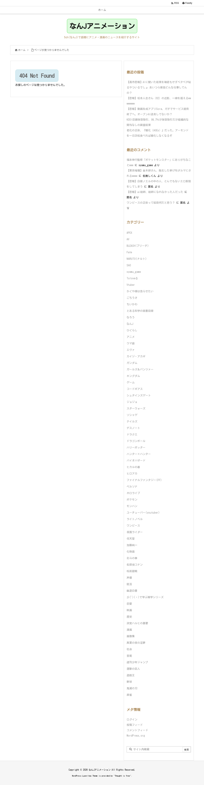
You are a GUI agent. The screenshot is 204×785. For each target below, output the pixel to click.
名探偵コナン (135, 564)
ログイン (132, 719)
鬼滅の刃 (132, 688)
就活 (129, 584)
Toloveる (132, 278)
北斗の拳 (132, 558)
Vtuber (131, 284)
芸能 (129, 655)
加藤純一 (132, 545)
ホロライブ (133, 493)
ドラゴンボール (136, 441)
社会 (129, 649)
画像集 (131, 636)
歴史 (129, 616)
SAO (129, 265)
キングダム (133, 376)
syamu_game (134, 271)
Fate (129, 252)
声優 (129, 577)
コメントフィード (137, 730)
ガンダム (132, 363)
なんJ (130, 324)
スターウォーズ (136, 408)
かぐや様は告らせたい (140, 291)
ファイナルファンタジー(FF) (144, 480)
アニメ (131, 337)
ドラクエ (132, 434)
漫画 (129, 629)
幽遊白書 (132, 590)
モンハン (132, 506)
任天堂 (131, 538)
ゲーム (131, 382)
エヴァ (131, 350)
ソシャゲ (132, 415)
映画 (129, 610)
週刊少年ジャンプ (137, 662)
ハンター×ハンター (139, 454)
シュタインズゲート (139, 395)
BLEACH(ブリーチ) (138, 245)
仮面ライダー (135, 532)
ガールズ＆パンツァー (140, 369)
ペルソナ (132, 486)
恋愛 (129, 603)
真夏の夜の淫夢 (136, 642)
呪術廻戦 (132, 571)
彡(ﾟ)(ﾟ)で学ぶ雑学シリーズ (145, 597)
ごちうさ (132, 298)
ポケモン (132, 499)
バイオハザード (136, 460)
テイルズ (132, 421)
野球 (129, 681)
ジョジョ (132, 402)
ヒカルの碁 (133, 467)
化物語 (131, 551)
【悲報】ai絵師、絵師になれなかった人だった (155, 192)
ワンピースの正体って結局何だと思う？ (151, 202)
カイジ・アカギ (136, 356)
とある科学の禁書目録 (140, 311)
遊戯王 (131, 675)
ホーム (21, 50)
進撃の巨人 (133, 668)
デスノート (133, 428)
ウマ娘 (131, 343)
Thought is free (122, 776)
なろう (131, 317)
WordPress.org (136, 735)
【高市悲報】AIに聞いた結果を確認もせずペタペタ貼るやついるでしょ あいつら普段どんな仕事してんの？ (159, 87)
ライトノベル (135, 519)
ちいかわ (132, 304)
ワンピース (133, 525)
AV (128, 239)
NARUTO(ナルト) (137, 258)
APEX (129, 232)
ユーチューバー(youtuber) (143, 512)
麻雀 (129, 695)
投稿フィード (135, 725)
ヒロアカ (132, 473)
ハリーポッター (136, 447)
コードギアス (135, 389)
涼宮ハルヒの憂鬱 (137, 623)
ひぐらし (132, 330)
